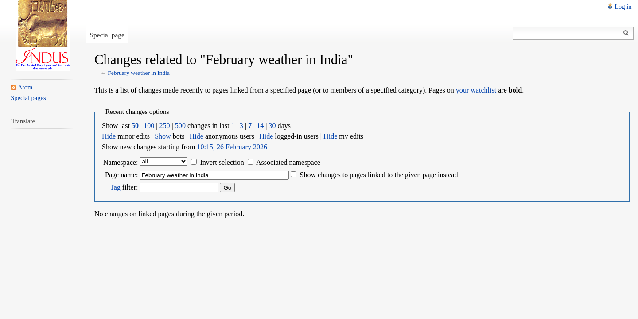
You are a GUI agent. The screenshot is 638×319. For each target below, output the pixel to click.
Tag (115, 187)
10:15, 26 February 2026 (232, 147)
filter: (124, 187)
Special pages (28, 97)
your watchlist (476, 90)
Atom (25, 87)
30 (272, 125)
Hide (109, 136)
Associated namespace (288, 162)
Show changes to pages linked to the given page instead (379, 175)
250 (165, 125)
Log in (623, 6)
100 (149, 125)
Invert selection (222, 162)
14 (260, 125)
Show (163, 136)
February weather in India (139, 73)
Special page (106, 35)
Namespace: (120, 162)
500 (180, 125)
